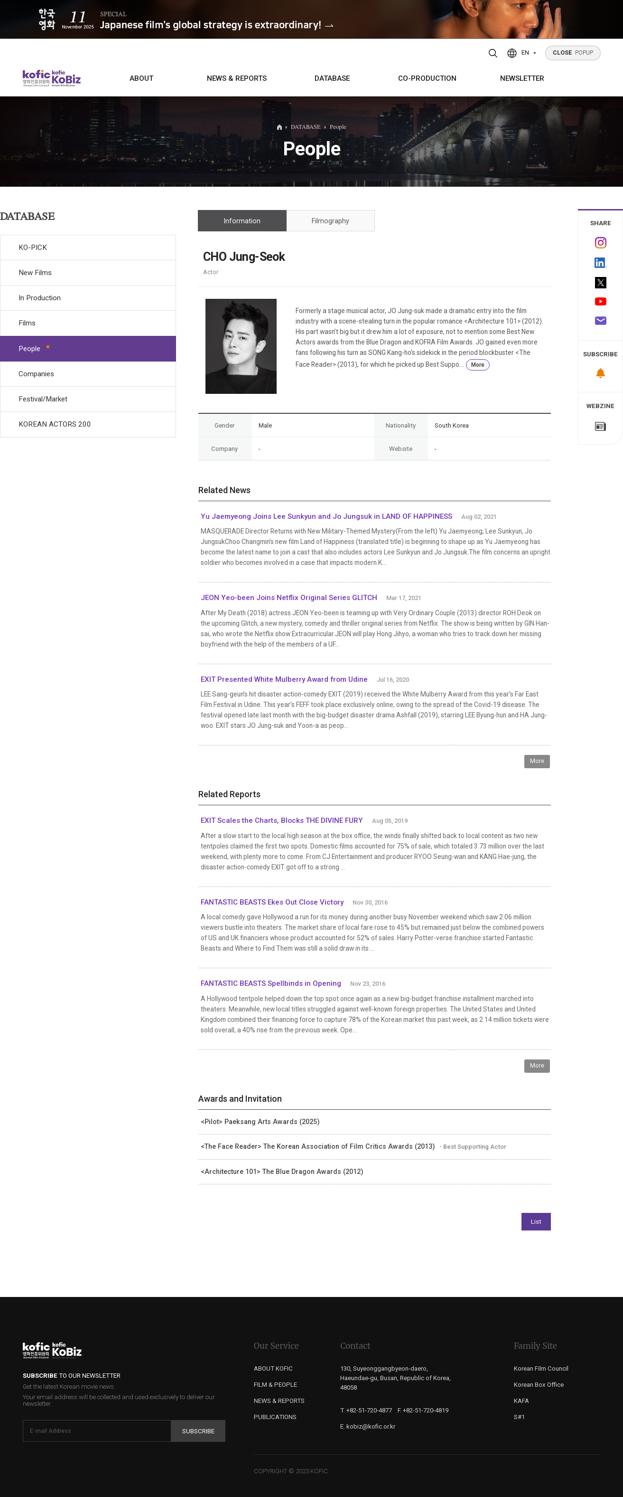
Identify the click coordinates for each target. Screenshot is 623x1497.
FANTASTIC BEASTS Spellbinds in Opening (271, 983)
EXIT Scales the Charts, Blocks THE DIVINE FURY (282, 820)
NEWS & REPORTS (237, 78)
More (477, 365)
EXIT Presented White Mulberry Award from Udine (284, 679)
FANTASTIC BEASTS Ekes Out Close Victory (273, 902)
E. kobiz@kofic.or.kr (367, 1426)
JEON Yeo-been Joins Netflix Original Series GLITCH (289, 597)
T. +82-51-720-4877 (366, 1410)
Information (242, 221)
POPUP (573, 52)
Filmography (330, 221)
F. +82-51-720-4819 (423, 1410)
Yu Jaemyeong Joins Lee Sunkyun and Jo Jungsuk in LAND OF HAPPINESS (326, 516)
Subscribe (198, 1431)
